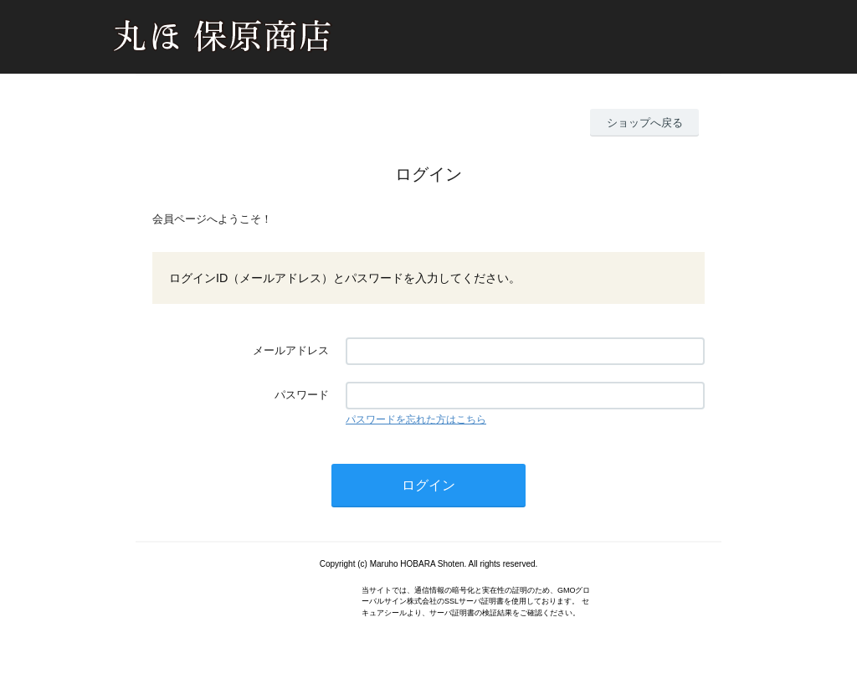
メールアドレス (291, 350)
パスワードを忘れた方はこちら (416, 419)
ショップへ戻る (645, 122)
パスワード (302, 394)
